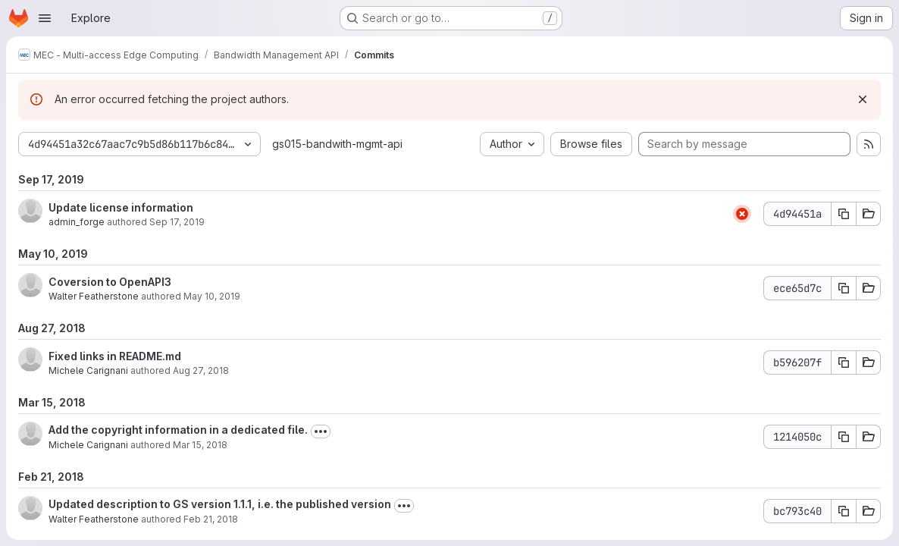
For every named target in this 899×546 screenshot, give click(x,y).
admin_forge (77, 222)
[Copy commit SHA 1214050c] (844, 437)
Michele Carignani (88, 370)
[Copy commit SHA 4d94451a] (844, 214)
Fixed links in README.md (115, 356)
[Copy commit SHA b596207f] (844, 362)
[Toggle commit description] (320, 431)
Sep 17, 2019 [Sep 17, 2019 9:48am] (177, 222)
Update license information (121, 207)
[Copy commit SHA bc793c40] (844, 511)
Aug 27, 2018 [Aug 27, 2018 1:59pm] (201, 370)
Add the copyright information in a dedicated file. (178, 429)
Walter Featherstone (94, 296)
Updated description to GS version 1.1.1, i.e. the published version (220, 503)
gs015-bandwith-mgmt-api (337, 143)
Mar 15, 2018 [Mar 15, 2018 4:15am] (200, 444)
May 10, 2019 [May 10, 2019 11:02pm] (211, 296)
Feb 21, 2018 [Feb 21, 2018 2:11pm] (210, 519)
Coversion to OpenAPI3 (110, 281)
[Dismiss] (863, 99)
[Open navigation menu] (45, 18)
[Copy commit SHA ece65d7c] (844, 288)
